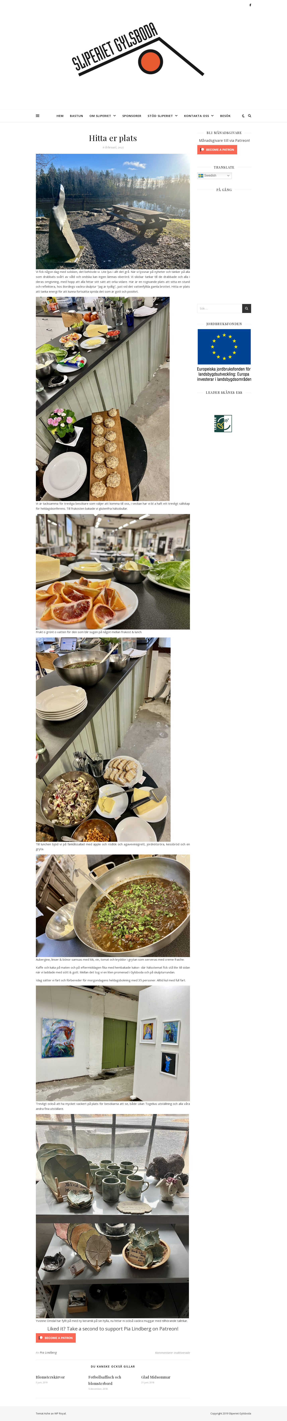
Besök (225, 116)
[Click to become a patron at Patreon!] (113, 1338)
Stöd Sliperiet (160, 116)
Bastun (76, 116)
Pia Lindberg (48, 1352)
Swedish (207, 175)
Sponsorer (131, 116)
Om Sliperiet (100, 116)
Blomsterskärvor (50, 1377)
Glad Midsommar (156, 1377)
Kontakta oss (196, 116)
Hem (60, 116)
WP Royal (60, 1413)
